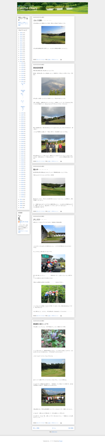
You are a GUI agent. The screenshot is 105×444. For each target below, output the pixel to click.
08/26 (22, 127)
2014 (21, 57)
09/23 (22, 119)
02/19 (22, 182)
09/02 (22, 125)
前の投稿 (71, 428)
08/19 (22, 129)
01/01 (22, 196)
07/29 (22, 135)
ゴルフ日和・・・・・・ (42, 20)
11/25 (22, 71)
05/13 (22, 158)
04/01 (22, 170)
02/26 (22, 180)
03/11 (22, 176)
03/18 (22, 174)
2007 (21, 207)
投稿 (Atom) (54, 431)
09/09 (22, 123)
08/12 (22, 131)
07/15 (22, 139)
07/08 (22, 141)
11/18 (22, 73)
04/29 (22, 162)
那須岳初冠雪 (38, 68)
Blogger (60, 441)
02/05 (22, 186)
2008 (21, 205)
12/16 (22, 65)
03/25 (22, 172)
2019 (21, 47)
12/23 (22, 63)
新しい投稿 (36, 428)
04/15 (22, 166)
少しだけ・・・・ (40, 219)
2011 (21, 199)
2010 (21, 201)
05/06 (22, 160)
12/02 (22, 69)
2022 (21, 41)
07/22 (22, 137)
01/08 (22, 194)
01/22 (22, 190)
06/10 (22, 149)
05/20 (22, 155)
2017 (21, 51)
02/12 (22, 184)
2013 (21, 59)
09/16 (22, 121)
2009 (21, 203)
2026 (21, 32)
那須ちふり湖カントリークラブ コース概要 (23, 24)
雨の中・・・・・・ (40, 169)
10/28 (22, 79)
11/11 (22, 75)
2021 (21, 43)
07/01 (22, 143)
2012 (21, 61)
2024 (21, 36)
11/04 (22, 77)
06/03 (22, 151)
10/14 (22, 113)
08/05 (22, 133)
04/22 (22, 164)
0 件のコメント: (55, 59)
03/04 (22, 178)
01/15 (22, 192)
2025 (21, 34)
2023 (21, 38)
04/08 (22, 168)
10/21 (22, 81)
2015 (21, 55)
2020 (21, 45)
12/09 (22, 67)
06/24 (22, 145)
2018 (21, 49)
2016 (21, 53)
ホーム (54, 428)
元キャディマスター (24, 222)
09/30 (22, 117)
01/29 (22, 188)
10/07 (22, 115)
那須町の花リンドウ (40, 324)
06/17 (22, 147)
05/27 (22, 153)
